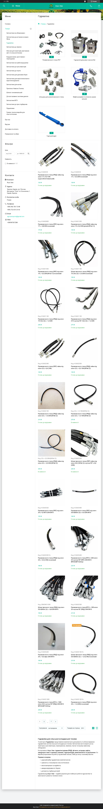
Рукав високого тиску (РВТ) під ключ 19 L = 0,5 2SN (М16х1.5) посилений (50, 272)
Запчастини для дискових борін (16, 75)
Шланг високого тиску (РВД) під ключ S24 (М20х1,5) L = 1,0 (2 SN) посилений (84, 655)
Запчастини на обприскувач (15, 33)
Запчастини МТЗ (12, 100)
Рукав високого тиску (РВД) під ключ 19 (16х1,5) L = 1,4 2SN (51, 320)
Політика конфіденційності (62, 807)
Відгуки (7, 124)
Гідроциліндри (51, 136)
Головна (7, 24)
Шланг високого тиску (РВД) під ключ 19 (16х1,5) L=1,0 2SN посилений (84, 272)
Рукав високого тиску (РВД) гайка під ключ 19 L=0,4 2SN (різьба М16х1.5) (84, 225)
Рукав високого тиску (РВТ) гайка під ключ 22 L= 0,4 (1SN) (50, 367)
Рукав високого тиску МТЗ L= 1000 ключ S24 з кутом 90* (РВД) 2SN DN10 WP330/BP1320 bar (51, 704)
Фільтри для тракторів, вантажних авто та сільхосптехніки (17, 52)
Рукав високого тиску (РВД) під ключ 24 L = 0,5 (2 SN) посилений (51, 559)
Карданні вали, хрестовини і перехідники (15, 58)
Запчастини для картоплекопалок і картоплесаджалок (18, 79)
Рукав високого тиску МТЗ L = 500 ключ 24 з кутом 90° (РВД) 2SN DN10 (84, 608)
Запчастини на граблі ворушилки (17, 63)
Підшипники (10, 108)
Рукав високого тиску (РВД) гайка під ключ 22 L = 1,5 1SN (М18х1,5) (84, 415)
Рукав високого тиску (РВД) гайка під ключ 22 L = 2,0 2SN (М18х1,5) (51, 462)
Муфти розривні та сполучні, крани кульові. (84, 98)
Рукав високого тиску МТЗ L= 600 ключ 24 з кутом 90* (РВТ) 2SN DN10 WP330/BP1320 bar (84, 560)
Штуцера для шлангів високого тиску (51, 97)
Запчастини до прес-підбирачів (16, 104)
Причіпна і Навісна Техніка (15, 88)
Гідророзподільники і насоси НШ (84, 60)
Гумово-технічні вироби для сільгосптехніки (15, 113)
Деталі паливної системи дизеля (17, 96)
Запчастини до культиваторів (16, 66)
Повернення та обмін (12, 134)
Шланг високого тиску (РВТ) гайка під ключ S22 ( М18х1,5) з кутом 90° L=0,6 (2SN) (84, 463)
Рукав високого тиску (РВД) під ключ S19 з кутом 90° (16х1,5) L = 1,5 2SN (84, 320)
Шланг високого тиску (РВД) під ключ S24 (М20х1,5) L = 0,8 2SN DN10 (51, 608)
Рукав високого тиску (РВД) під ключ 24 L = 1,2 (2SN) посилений (84, 703)
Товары (43, 24)
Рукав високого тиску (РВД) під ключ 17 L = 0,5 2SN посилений (84, 176)
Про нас (7, 119)
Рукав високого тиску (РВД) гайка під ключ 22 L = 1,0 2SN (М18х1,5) (51, 415)
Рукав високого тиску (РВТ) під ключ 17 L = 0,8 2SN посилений (50, 225)
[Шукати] (4, 6)
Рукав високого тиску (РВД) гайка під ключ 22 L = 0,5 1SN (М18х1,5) (84, 367)
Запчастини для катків (13, 84)
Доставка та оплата (11, 129)
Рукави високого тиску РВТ (51, 60)
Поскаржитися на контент (46, 807)
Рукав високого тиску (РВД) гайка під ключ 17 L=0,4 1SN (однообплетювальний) (51, 177)
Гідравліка (9, 43)
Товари (7, 29)
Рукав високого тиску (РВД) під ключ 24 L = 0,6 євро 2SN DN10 (51, 655)
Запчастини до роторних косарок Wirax (17, 38)
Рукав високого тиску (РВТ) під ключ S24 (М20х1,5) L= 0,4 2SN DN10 (83, 511)
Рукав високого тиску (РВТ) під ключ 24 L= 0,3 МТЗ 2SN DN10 (50, 511)
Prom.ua (61, 805)
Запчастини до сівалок (14, 47)
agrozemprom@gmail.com (15, 216)
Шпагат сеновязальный (14, 92)
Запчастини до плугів (13, 70)
